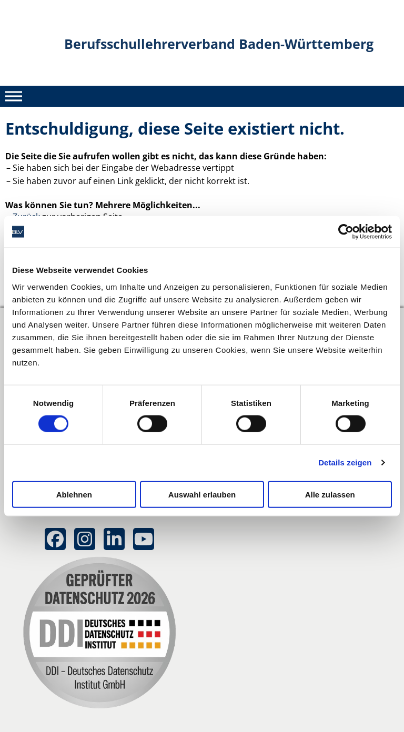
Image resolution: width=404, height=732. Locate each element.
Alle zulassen (330, 494)
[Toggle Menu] (13, 96)
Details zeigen (344, 462)
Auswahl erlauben (202, 494)
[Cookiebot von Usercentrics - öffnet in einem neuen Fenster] (346, 232)
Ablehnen (74, 494)
